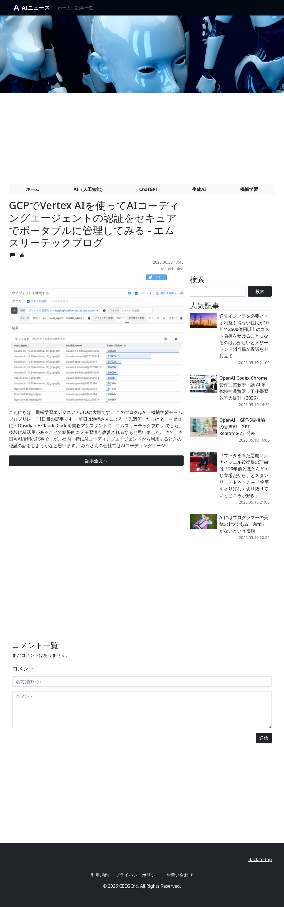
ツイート (157, 277)
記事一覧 (84, 8)
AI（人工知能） (89, 189)
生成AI (199, 189)
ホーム (64, 8)
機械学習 (249, 189)
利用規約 (100, 875)
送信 (263, 738)
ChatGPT (148, 189)
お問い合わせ (179, 875)
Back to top (260, 859)
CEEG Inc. (129, 886)
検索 (259, 291)
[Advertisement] (142, 136)
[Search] (217, 291)
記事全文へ (96, 461)
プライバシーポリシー (137, 875)
